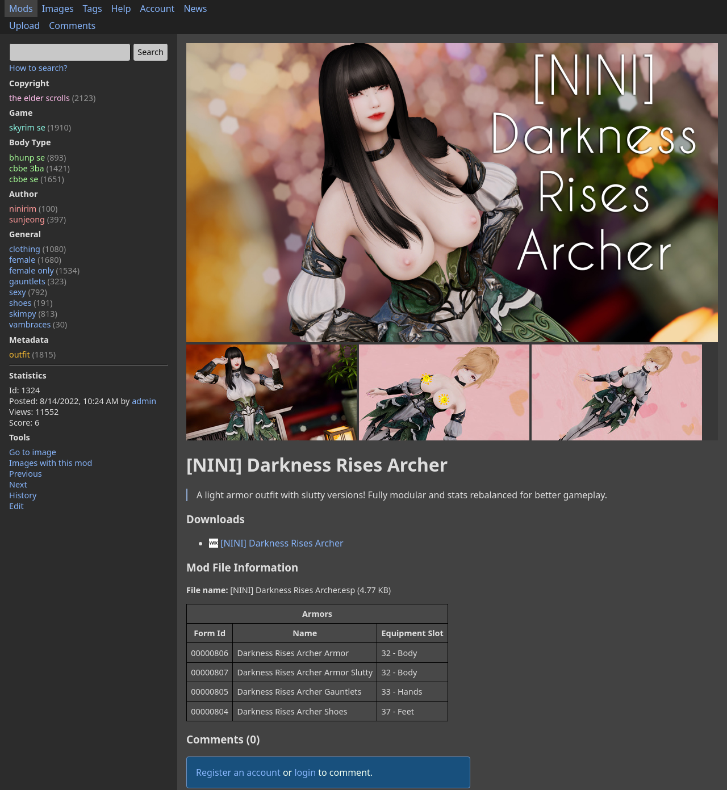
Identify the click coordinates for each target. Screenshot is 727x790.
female (35, 259)
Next (18, 484)
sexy (28, 292)
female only (44, 270)
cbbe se (36, 179)
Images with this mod (50, 462)
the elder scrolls (52, 98)
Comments (72, 25)
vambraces (38, 324)
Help (121, 8)
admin (144, 401)
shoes (31, 302)
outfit (32, 354)
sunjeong (37, 219)
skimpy (33, 313)
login (305, 772)
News (195, 8)
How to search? (38, 67)
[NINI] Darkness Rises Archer (276, 543)
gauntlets (37, 281)
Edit (16, 506)
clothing (37, 248)
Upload (24, 25)
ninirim (33, 208)
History (22, 495)
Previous (25, 473)
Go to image (32, 452)
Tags (92, 8)
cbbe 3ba (39, 168)
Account (157, 8)
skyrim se (40, 127)
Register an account (238, 772)
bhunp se (37, 157)
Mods (21, 8)
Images (58, 8)
